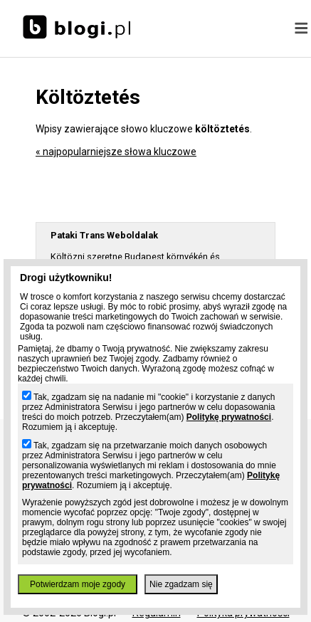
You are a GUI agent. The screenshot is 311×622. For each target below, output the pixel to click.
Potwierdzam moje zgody (77, 584)
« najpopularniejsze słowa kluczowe (116, 151)
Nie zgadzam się (181, 584)
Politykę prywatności (228, 417)
